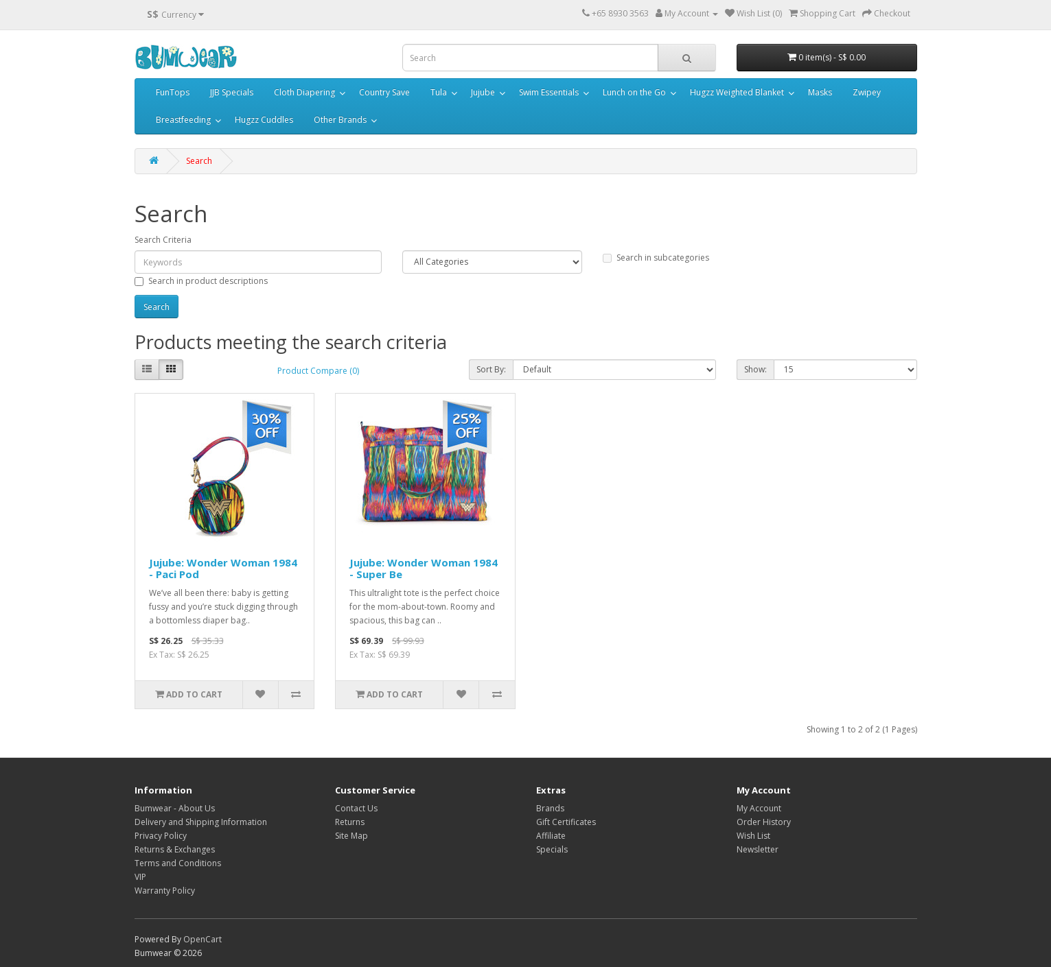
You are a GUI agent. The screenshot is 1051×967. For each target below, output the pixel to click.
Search (199, 161)
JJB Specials (231, 92)
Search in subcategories (656, 257)
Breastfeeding (183, 120)
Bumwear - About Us (175, 808)
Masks (820, 92)
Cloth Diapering (304, 92)
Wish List (753, 835)
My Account (759, 808)
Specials (552, 849)
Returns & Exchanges (175, 849)
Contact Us (356, 808)
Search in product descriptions (201, 281)
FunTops (172, 92)
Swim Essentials (549, 92)
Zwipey (867, 92)
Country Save (384, 92)
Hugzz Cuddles (264, 120)
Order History (764, 822)
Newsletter (757, 849)
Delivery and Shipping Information (201, 822)
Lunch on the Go (634, 92)
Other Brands (340, 120)
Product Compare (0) (318, 371)
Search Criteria (163, 240)
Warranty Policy (165, 890)
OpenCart (202, 939)
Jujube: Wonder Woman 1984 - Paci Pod (223, 568)
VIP (140, 877)
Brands (550, 808)
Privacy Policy (161, 835)
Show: (755, 369)
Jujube (483, 92)
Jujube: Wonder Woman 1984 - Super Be (423, 568)
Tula (438, 92)
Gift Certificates (566, 822)
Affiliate (551, 835)
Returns (350, 822)
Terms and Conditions (178, 863)
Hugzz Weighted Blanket (737, 92)
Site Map (351, 835)
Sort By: (491, 369)
